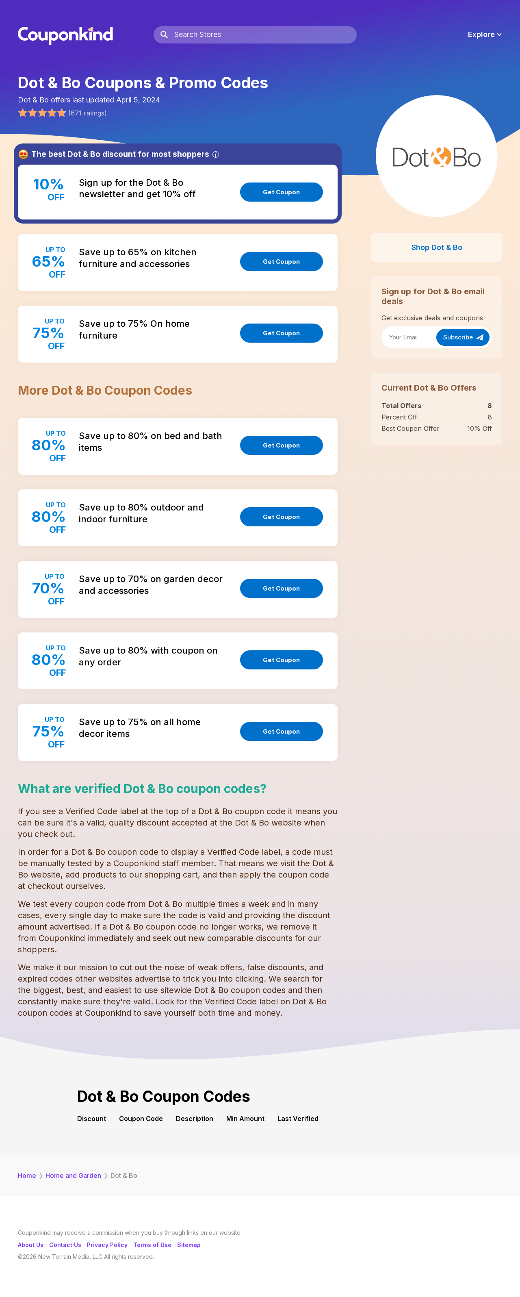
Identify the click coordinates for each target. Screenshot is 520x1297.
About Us (30, 1244)
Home (27, 1175)
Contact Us (65, 1244)
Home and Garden (73, 1175)
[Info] (216, 154)
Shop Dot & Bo (437, 247)
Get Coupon (281, 192)
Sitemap (189, 1244)
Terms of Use (152, 1244)
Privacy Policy (107, 1244)
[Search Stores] (265, 34)
